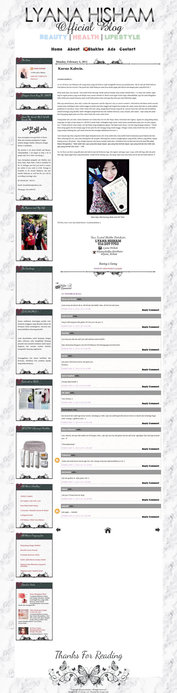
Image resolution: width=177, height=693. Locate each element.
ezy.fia (64, 356)
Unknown (66, 455)
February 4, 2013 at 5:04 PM (76, 349)
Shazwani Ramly (69, 299)
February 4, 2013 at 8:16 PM (76, 369)
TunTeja (65, 333)
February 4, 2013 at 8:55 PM (76, 402)
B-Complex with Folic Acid (30, 501)
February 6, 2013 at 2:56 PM (76, 516)
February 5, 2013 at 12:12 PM (77, 465)
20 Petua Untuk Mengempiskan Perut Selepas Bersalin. (37, 630)
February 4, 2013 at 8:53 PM (76, 386)
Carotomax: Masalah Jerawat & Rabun (34, 510)
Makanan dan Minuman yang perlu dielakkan (33, 565)
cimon (64, 489)
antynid (65, 506)
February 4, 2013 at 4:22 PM (76, 326)
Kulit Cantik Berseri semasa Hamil (33, 560)
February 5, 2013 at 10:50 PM (77, 499)
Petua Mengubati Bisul (38, 594)
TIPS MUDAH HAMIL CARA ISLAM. (38, 611)
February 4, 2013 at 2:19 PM (76, 309)
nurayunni (66, 472)
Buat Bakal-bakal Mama (29, 506)
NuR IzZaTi (67, 316)
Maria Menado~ (69, 429)
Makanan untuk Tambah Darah (31, 571)
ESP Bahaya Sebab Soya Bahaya (32, 520)
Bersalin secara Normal (28, 550)
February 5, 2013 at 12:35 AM (77, 422)
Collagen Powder (26, 515)
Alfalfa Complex (26, 496)
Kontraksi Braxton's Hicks (29, 555)
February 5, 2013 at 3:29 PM (76, 482)
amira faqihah (68, 376)
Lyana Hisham (107, 268)
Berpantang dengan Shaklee (30, 545)
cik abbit (65, 393)
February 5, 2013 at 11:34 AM (77, 448)
